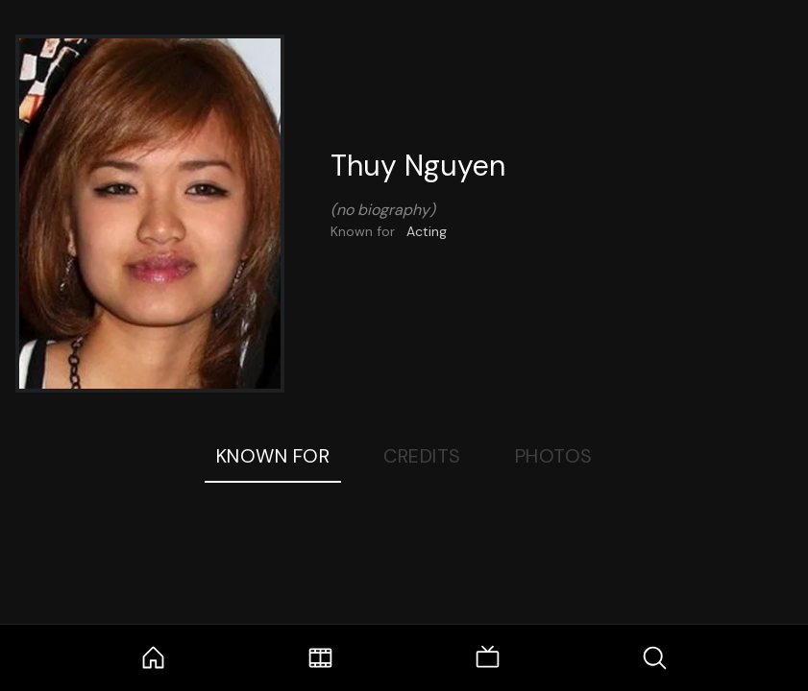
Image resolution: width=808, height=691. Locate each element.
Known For (273, 455)
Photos (554, 455)
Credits (422, 455)
